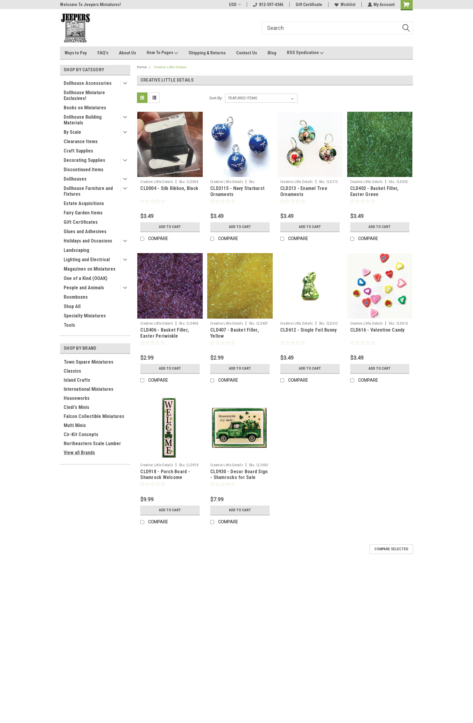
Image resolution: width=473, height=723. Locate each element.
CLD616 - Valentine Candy (377, 330)
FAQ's (102, 53)
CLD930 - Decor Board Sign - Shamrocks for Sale (239, 474)
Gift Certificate (308, 4)
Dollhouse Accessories (88, 83)
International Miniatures (88, 389)
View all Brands (79, 452)
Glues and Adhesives (85, 231)
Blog (272, 53)
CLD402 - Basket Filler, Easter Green (374, 191)
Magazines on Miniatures (90, 269)
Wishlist (344, 4)
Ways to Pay (76, 53)
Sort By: (216, 98)
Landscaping (76, 250)
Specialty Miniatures (85, 316)
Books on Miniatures (85, 108)
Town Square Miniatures (88, 362)
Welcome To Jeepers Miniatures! (90, 4)
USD (234, 4)
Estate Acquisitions (84, 203)
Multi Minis (75, 425)
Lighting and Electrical (87, 259)
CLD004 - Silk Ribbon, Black (169, 188)
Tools (69, 325)
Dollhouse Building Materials (83, 120)
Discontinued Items (83, 169)
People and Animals (84, 288)
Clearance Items (81, 141)
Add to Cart (170, 226)
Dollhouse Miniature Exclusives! (84, 95)
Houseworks (77, 398)
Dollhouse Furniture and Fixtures (88, 191)
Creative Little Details (170, 67)
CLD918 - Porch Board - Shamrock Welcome (165, 474)
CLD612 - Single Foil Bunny (308, 330)
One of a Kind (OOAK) (85, 278)
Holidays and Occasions (88, 241)
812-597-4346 (268, 4)
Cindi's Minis (76, 407)
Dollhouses (75, 179)
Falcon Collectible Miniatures (94, 416)
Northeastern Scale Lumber (92, 443)
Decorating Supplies (84, 160)
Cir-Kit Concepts (81, 434)
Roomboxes (76, 297)
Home (142, 67)
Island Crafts (77, 380)
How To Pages (162, 53)
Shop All (72, 306)
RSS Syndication (305, 53)
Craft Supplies (78, 151)
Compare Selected (391, 549)
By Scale (72, 132)
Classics (72, 371)
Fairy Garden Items (83, 213)
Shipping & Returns (207, 53)
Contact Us (246, 53)
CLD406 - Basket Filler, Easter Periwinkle (164, 333)
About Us (127, 53)
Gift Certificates (81, 222)
